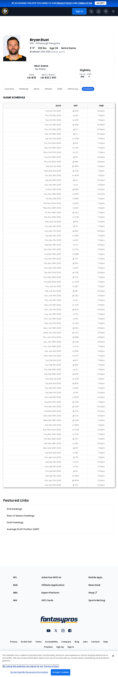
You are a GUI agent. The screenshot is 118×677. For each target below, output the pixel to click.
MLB (15, 585)
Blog (77, 641)
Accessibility (51, 641)
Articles (48, 88)
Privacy (13, 641)
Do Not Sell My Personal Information (29, 672)
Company (66, 641)
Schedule (88, 88)
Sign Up (60, 647)
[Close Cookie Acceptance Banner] (113, 656)
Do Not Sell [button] (26, 641)
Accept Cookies (60, 672)
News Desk (94, 585)
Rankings (23, 88)
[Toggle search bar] (106, 11)
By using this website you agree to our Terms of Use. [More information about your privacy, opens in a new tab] (30, 666)
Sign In (70, 647)
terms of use (85, 3)
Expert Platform (50, 592)
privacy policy (64, 3)
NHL (15, 600)
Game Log (73, 88)
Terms (38, 641)
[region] (59, 664)
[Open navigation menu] (113, 11)
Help (105, 641)
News (36, 88)
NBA (15, 592)
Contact (95, 641)
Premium (48, 647)
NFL (15, 577)
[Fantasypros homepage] (5, 13)
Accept (101, 3)
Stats (59, 88)
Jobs (85, 641)
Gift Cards (47, 600)
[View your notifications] (98, 11)
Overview (9, 88)
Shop (92, 592)
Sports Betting (96, 600)
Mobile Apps (95, 577)
